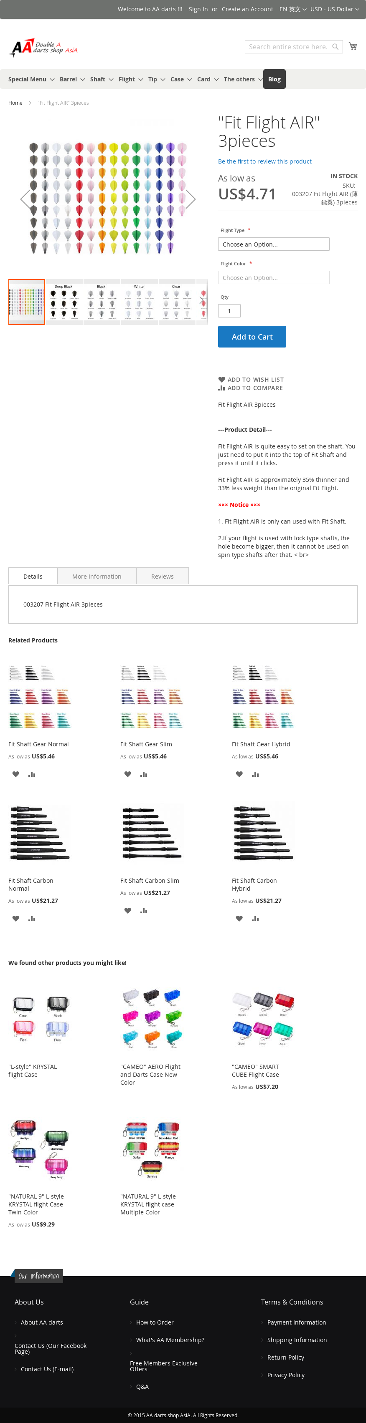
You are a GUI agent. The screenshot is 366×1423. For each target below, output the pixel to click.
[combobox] (294, 46)
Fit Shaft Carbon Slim (149, 880)
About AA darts (42, 1322)
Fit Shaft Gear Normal (38, 744)
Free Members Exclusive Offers (164, 1366)
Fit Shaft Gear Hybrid (261, 744)
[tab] (33, 575)
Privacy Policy (286, 1375)
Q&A (142, 1386)
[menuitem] (29, 79)
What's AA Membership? (170, 1340)
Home (15, 102)
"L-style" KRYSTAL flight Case (32, 1070)
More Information (97, 576)
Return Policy (285, 1357)
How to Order (155, 1322)
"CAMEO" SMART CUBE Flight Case (255, 1070)
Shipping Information (297, 1340)
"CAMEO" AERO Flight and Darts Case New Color (150, 1074)
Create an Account (247, 9)
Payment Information (296, 1322)
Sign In (198, 9)
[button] (334, 9)
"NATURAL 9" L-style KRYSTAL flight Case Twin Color (36, 1204)
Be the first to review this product (265, 161)
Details (33, 576)
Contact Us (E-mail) (47, 1369)
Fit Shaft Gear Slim (146, 744)
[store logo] (43, 48)
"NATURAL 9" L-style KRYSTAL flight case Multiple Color (148, 1204)
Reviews (162, 576)
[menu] (183, 79)
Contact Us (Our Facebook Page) (50, 1348)
